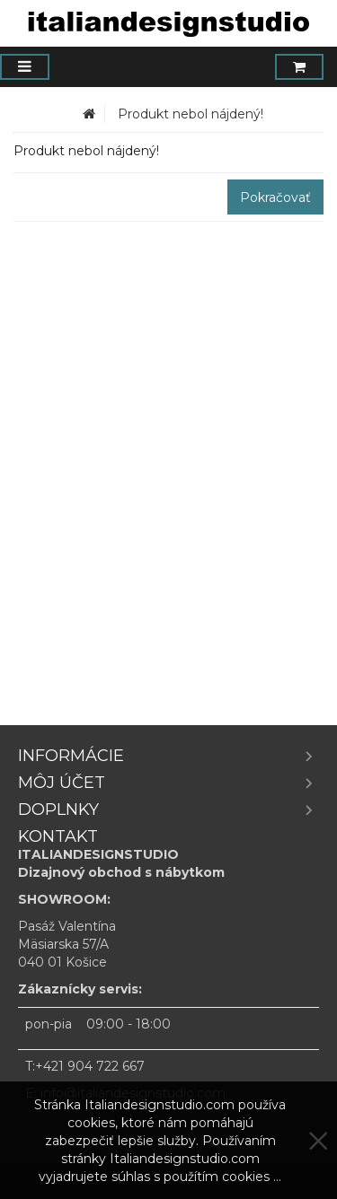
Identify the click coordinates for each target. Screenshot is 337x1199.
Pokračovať (275, 197)
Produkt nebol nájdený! (190, 114)
